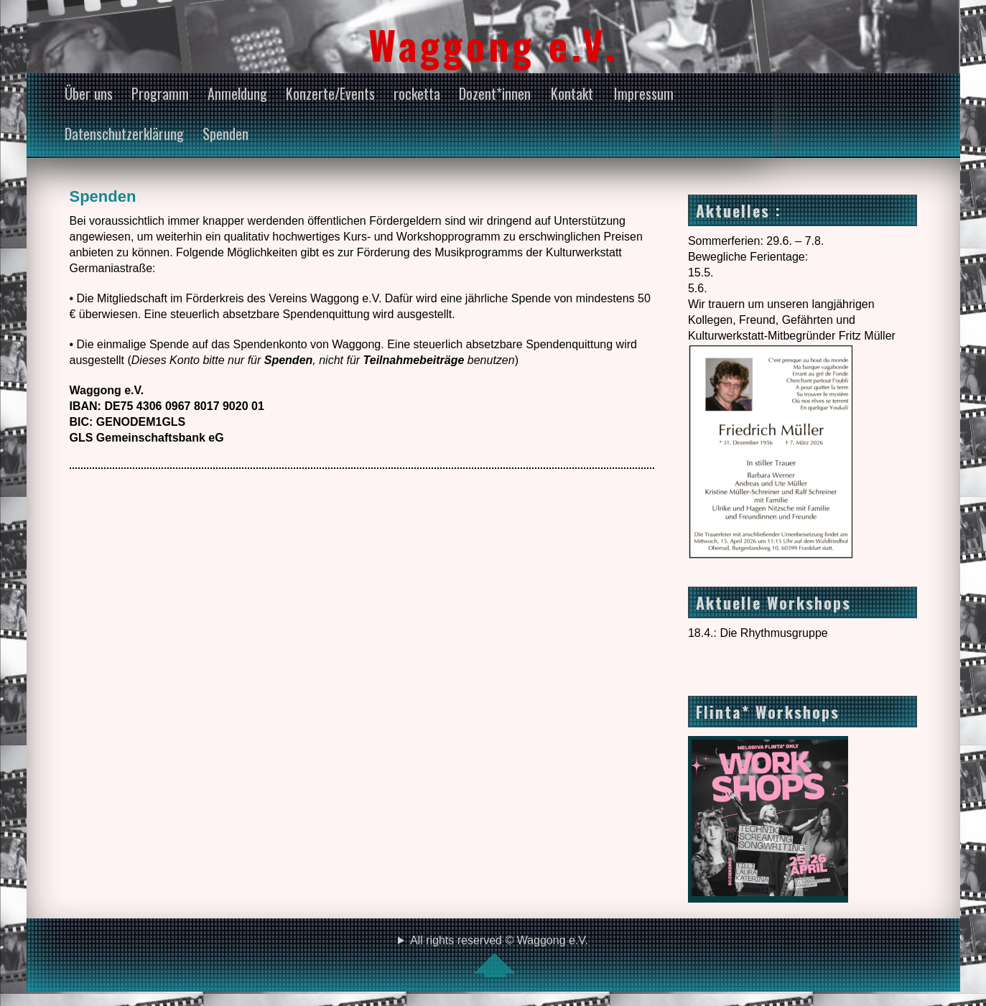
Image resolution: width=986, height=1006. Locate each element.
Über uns (89, 93)
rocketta (417, 93)
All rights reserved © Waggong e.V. (493, 955)
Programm (160, 93)
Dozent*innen (495, 93)
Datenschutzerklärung (124, 133)
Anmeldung (237, 93)
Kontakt (572, 93)
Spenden (225, 133)
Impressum (644, 93)
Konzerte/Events (330, 93)
